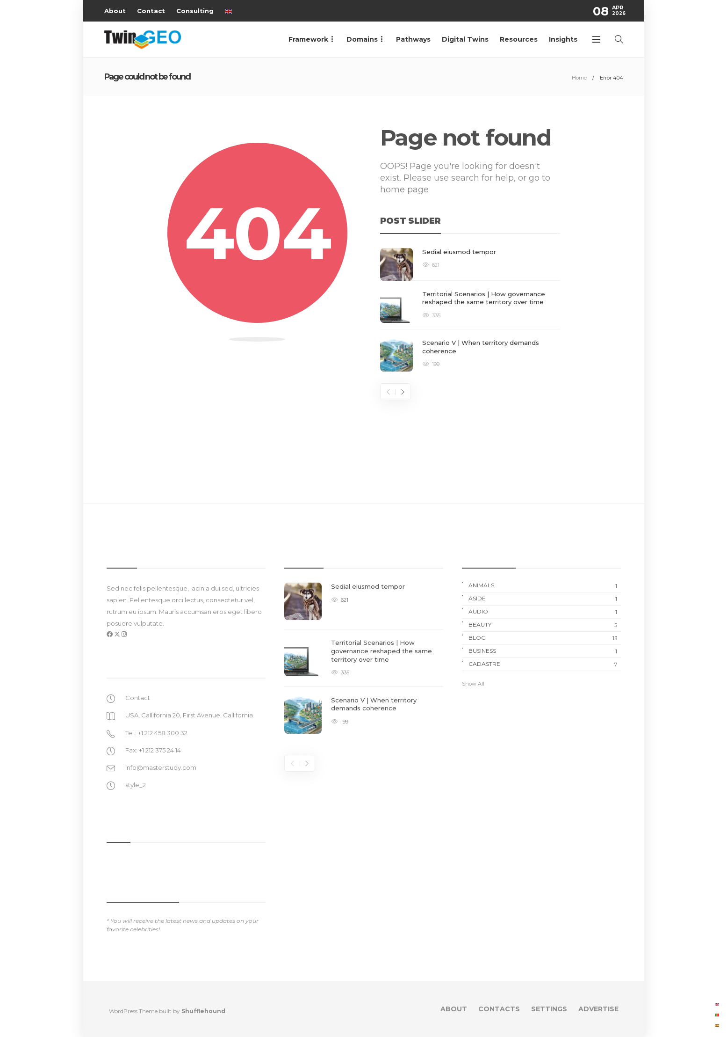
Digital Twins (465, 39)
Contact (151, 11)
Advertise (598, 1009)
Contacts (499, 1009)
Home (579, 77)
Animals (544, 585)
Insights (563, 39)
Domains (362, 39)
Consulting (195, 11)
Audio (544, 611)
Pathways (413, 39)
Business (544, 651)
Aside (544, 598)
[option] (470, 310)
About (115, 11)
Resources (519, 39)
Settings (549, 1009)
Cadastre (544, 664)
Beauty (544, 625)
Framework (308, 39)
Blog (544, 638)
